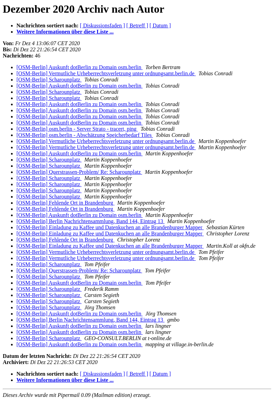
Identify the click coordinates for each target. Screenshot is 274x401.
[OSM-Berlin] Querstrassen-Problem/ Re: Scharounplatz (79, 172)
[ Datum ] (160, 25)
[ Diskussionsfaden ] (102, 25)
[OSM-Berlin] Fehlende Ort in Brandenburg (65, 203)
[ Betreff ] (137, 25)
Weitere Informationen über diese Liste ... (65, 32)
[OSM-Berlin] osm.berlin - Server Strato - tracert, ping (77, 129)
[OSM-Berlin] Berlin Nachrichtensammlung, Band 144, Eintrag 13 (90, 221)
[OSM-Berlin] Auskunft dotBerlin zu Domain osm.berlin (79, 67)
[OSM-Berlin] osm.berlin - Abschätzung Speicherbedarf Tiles (84, 135)
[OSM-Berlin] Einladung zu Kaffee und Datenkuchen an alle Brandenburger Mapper (110, 227)
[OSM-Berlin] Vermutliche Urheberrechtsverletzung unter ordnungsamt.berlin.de (106, 73)
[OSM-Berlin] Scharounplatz (49, 79)
